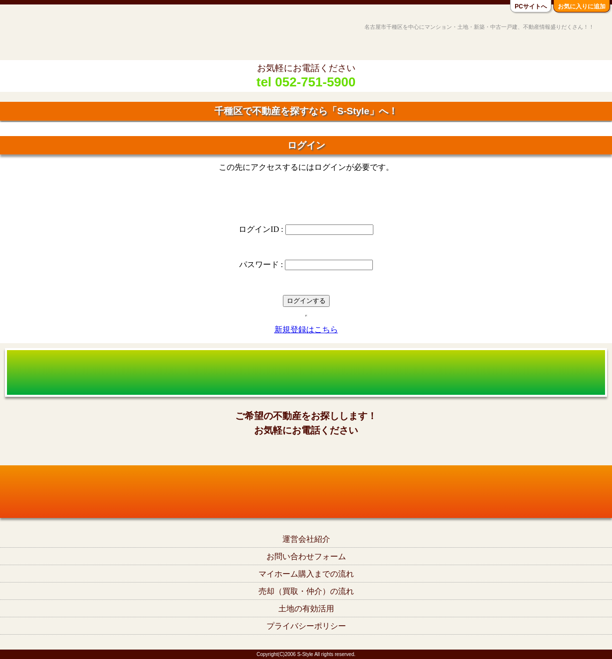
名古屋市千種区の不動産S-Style (46, 35)
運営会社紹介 (306, 539)
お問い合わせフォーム (306, 556)
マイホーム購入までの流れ (306, 574)
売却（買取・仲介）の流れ (306, 591)
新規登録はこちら (306, 329)
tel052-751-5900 (306, 451)
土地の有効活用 (306, 608)
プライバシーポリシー (306, 626)
